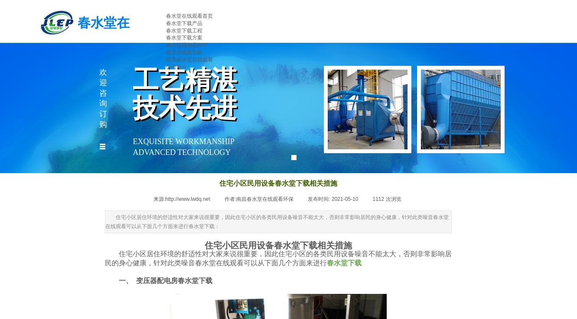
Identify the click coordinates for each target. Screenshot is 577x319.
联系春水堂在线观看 (189, 60)
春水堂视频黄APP (187, 45)
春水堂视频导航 (184, 52)
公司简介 (176, 67)
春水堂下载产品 (184, 23)
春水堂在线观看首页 (189, 16)
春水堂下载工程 (184, 31)
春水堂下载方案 (184, 38)
